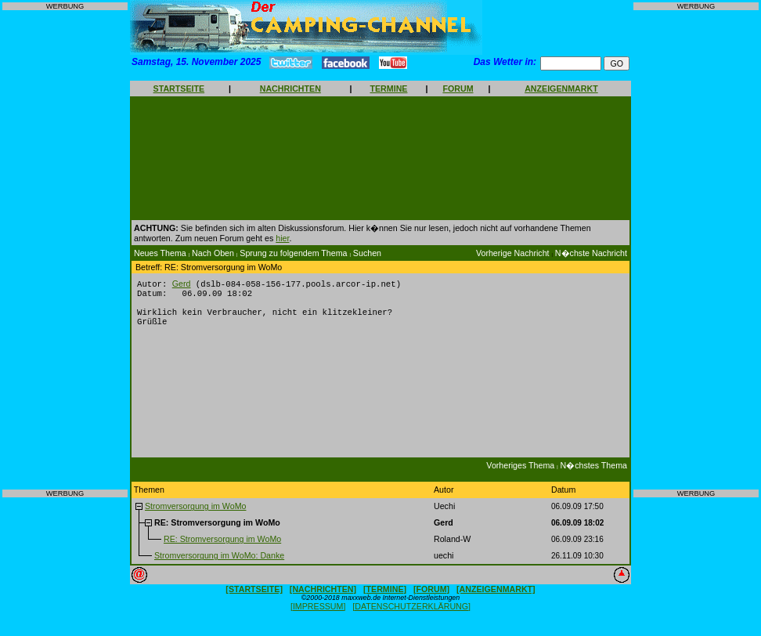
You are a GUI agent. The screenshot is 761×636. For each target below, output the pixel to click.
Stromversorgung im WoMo (196, 513)
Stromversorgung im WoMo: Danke (219, 562)
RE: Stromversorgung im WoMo (222, 546)
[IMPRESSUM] (317, 613)
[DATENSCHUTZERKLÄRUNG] (411, 613)
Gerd (181, 284)
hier (282, 238)
